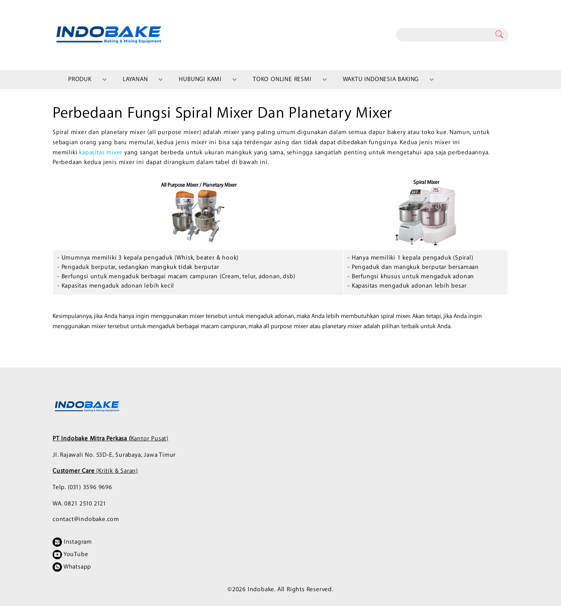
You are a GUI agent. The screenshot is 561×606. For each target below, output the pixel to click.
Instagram (72, 542)
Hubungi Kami (200, 79)
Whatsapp (72, 567)
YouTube (70, 554)
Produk (80, 79)
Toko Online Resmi (282, 79)
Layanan (135, 79)
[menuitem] (80, 79)
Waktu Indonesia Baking (381, 79)
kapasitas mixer (100, 152)
